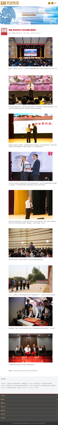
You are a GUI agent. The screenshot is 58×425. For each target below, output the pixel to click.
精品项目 (3, 410)
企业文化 (3, 414)
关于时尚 (3, 395)
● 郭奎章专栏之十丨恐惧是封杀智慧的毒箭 (40, 383)
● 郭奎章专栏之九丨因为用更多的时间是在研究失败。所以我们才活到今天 (19, 385)
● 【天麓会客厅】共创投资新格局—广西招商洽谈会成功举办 (16, 383)
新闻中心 (3, 399)
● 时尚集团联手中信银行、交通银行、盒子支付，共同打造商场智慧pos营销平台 (20, 387)
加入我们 (3, 417)
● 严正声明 (33, 387)
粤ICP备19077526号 (41, 423)
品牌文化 (3, 406)
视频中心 (3, 403)
